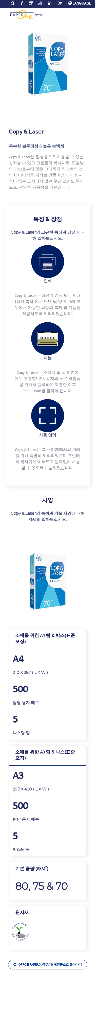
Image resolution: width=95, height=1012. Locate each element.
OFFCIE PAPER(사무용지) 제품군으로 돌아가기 (50, 964)
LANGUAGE (79, 4)
